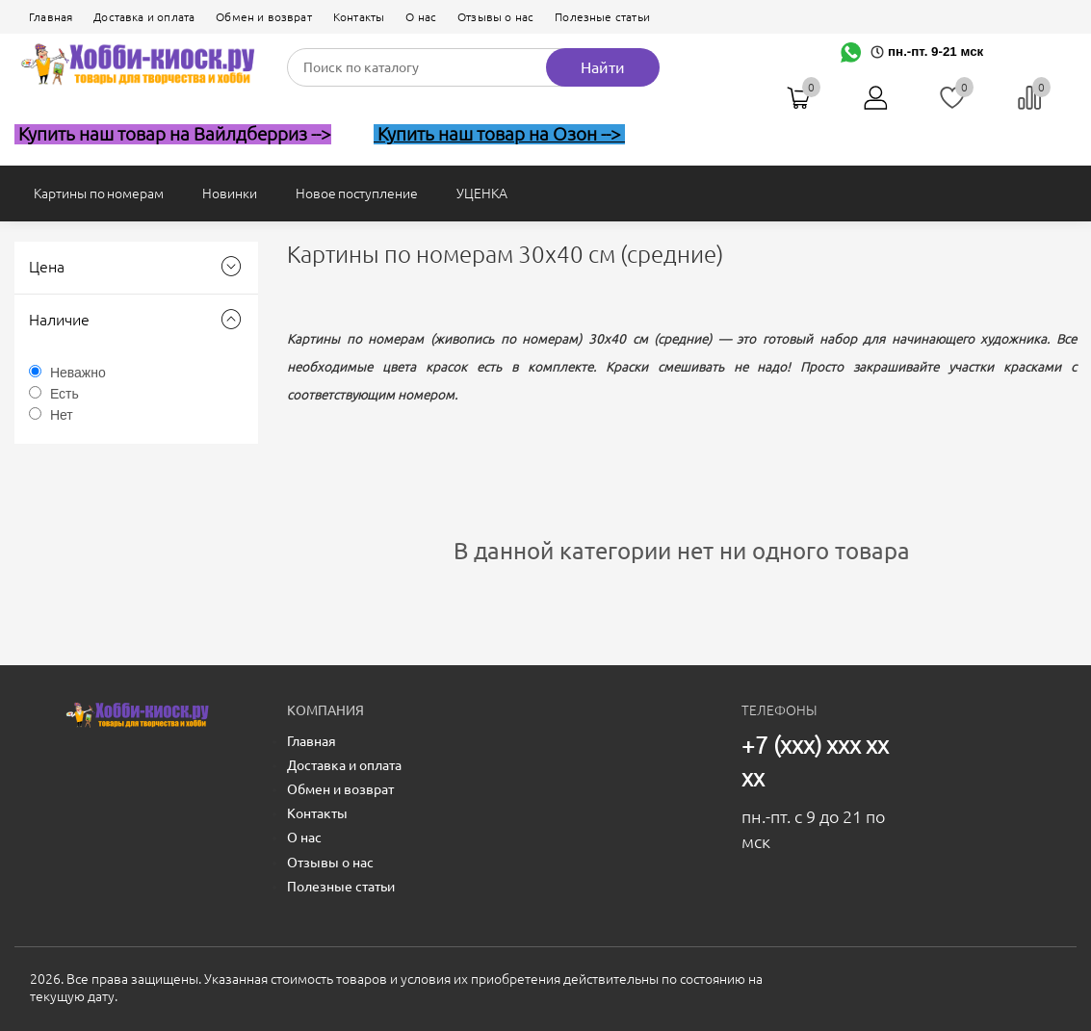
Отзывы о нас (495, 17)
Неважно (78, 372)
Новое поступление (357, 193)
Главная (50, 17)
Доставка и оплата (144, 17)
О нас (420, 17)
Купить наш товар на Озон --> (499, 134)
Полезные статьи (602, 17)
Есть (64, 393)
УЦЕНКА (481, 193)
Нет (61, 415)
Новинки (229, 193)
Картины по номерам (99, 193)
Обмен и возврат (264, 17)
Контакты (358, 17)
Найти (603, 67)
